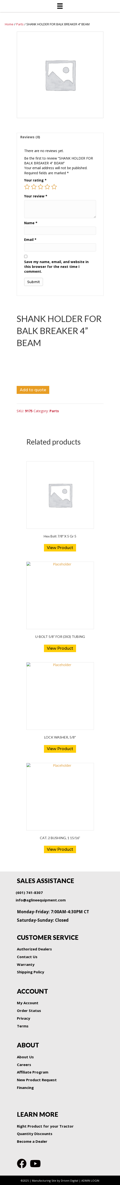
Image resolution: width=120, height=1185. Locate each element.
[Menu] (60, 6)
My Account (27, 1002)
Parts (20, 24)
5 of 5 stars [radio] (54, 187)
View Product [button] (60, 547)
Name (30, 223)
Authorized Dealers (34, 949)
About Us (25, 1056)
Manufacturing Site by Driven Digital (55, 1180)
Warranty (26, 964)
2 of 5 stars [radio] (34, 187)
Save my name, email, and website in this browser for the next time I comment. (56, 266)
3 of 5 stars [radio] (40, 187)
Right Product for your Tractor (45, 1126)
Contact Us (27, 956)
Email (30, 239)
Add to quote (33, 390)
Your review (35, 196)
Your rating (35, 180)
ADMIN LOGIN (90, 1180)
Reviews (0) (30, 137)
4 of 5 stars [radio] (47, 187)
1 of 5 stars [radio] (27, 187)
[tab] (60, 137)
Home (9, 24)
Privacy (23, 1018)
